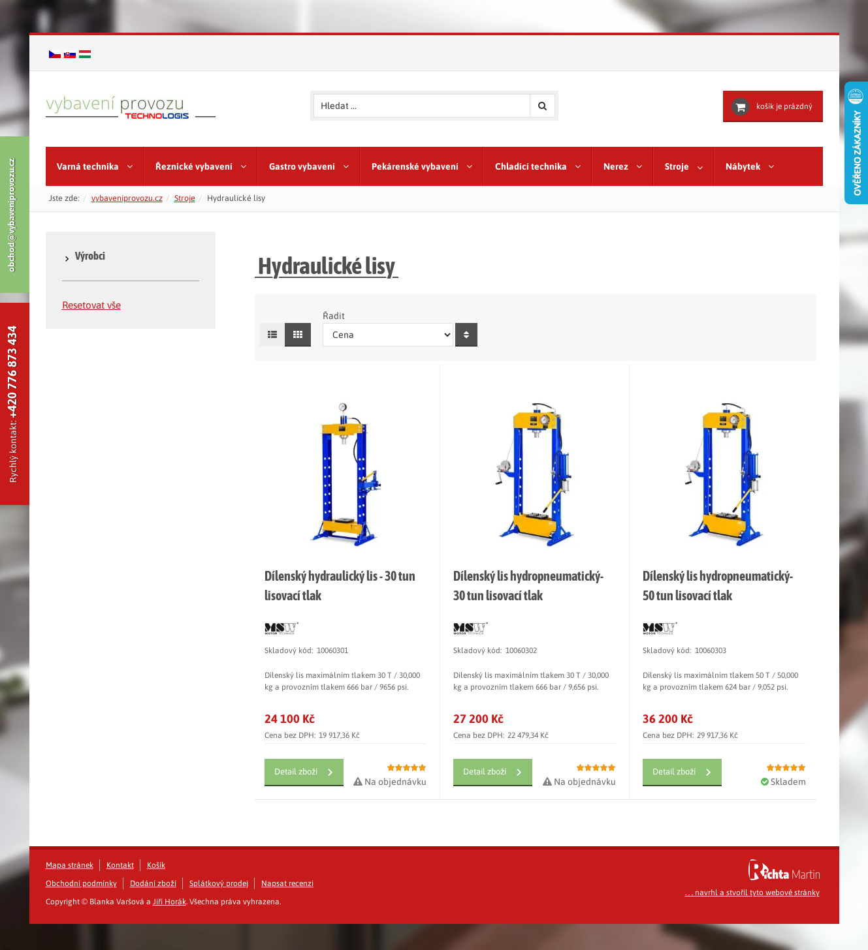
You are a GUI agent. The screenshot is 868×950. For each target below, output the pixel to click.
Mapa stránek (69, 891)
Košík (156, 891)
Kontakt (120, 891)
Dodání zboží (153, 909)
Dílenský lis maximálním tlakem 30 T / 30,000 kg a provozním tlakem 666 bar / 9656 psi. (342, 707)
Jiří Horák (169, 927)
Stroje (184, 198)
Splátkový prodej (218, 909)
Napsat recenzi (287, 909)
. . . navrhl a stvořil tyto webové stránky (752, 918)
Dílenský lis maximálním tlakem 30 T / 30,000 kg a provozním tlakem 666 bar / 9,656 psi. (531, 707)
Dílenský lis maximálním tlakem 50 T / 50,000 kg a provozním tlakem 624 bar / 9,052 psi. (720, 707)
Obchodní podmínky (81, 909)
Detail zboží (295, 798)
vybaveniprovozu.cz (127, 198)
